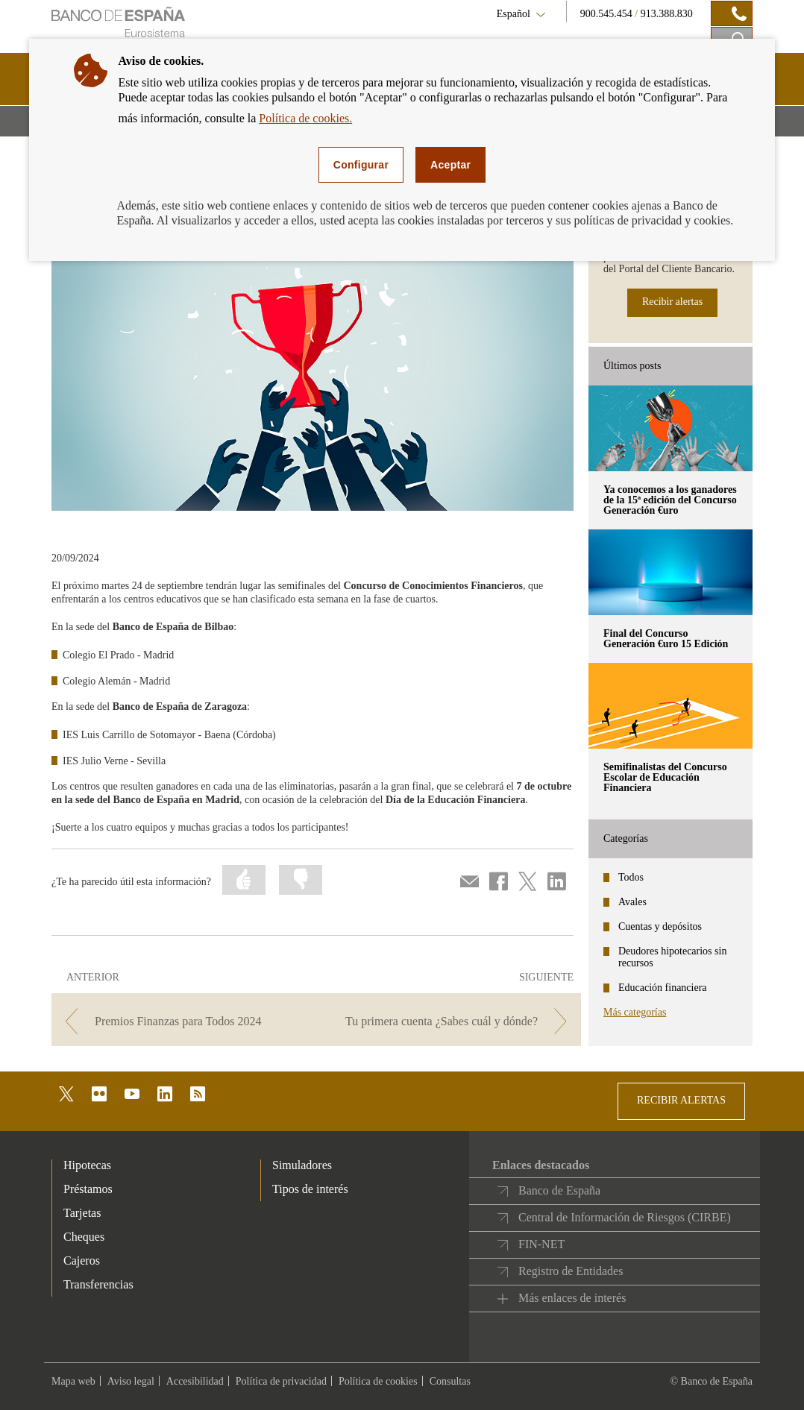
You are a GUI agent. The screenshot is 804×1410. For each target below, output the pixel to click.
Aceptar (450, 165)
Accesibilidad (195, 1381)
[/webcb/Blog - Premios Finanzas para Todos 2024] (182, 1021)
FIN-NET (541, 1244)
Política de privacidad (281, 1381)
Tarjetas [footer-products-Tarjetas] (82, 1212)
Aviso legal (130, 1381)
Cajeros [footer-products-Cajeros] (81, 1260)
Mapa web (73, 1381)
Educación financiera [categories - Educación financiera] (662, 987)
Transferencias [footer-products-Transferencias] (98, 1284)
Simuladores (302, 1165)
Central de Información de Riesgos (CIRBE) (624, 1217)
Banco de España (559, 1190)
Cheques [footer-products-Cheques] (83, 1236)
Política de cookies (378, 1381)
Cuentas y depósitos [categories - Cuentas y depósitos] (660, 926)
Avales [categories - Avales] (632, 901)
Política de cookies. (305, 118)
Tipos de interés (310, 1189)
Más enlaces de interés (572, 1297)
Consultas (450, 1381)
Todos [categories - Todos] (631, 877)
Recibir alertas (672, 301)
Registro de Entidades (570, 1271)
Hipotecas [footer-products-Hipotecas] (87, 1165)
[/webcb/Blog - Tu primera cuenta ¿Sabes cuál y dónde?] (450, 1021)
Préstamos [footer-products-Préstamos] (88, 1189)
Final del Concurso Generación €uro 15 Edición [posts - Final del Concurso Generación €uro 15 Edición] (665, 638)
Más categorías (634, 1012)
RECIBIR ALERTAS (681, 1100)
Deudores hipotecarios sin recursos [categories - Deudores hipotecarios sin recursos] (672, 957)
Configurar (361, 165)
